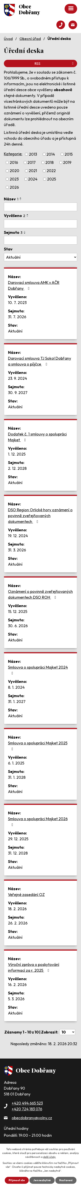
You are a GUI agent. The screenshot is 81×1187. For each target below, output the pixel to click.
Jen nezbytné (42, 1180)
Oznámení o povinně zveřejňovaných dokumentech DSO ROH (40, 594)
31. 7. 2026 (17, 316)
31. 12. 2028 (18, 853)
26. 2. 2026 (17, 923)
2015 (69, 154)
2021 (33, 170)
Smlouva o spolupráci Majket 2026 (38, 821)
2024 (32, 179)
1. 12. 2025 (16, 454)
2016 (14, 162)
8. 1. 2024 (16, 687)
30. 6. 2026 (18, 625)
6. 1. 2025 (16, 763)
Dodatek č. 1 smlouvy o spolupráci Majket (37, 437)
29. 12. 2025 (18, 838)
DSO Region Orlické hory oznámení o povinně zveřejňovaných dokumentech (40, 515)
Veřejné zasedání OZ (26, 894)
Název (11, 198)
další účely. (49, 1157)
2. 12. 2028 (17, 468)
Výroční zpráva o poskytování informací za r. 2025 (33, 967)
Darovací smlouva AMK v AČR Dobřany (33, 285)
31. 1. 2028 (16, 777)
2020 (14, 170)
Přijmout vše (17, 1180)
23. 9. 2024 (17, 378)
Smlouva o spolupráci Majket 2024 (38, 670)
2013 (33, 154)
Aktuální (15, 331)
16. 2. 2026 (17, 984)
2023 (14, 179)
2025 (51, 179)
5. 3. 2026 (16, 998)
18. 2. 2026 (17, 908)
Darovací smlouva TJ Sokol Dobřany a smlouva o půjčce (39, 361)
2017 (31, 162)
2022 (51, 170)
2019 (67, 162)
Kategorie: (13, 153)
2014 (50, 154)
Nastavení (66, 1180)
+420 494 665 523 (27, 1103)
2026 (14, 187)
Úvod (8, 38)
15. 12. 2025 (17, 611)
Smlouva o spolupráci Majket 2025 (37, 746)
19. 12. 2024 (18, 535)
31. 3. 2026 (17, 550)
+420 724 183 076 (27, 1108)
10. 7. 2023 (17, 302)
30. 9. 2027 (17, 392)
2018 (49, 162)
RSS (55, 63)
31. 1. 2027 (16, 701)
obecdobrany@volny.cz (32, 1117)
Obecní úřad (30, 38)
